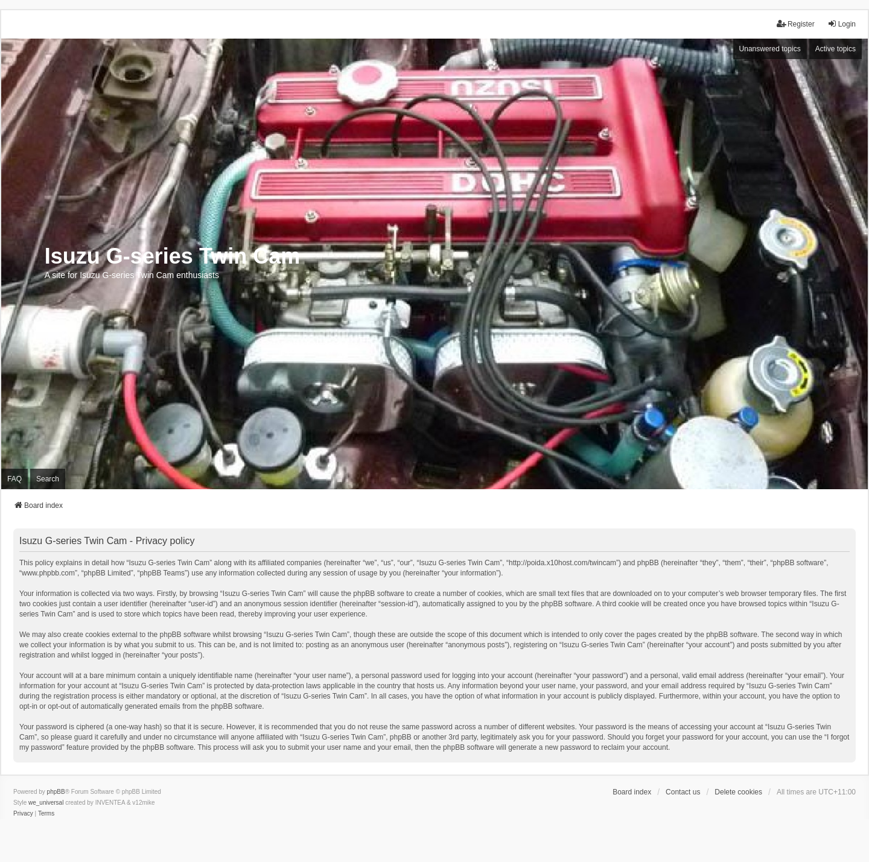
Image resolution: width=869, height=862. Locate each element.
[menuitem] (23, 813)
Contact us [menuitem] (683, 792)
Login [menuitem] (841, 23)
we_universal (45, 802)
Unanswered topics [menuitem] (770, 49)
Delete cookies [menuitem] (738, 792)
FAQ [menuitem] (14, 479)
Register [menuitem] (796, 23)
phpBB (56, 791)
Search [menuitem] (47, 479)
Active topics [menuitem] (835, 49)
